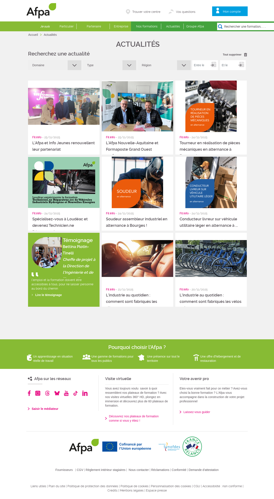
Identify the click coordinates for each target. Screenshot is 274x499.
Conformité (179, 470)
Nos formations (147, 26)
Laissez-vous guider (196, 412)
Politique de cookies (135, 486)
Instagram (37, 393)
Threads (47, 393)
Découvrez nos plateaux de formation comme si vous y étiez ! (134, 418)
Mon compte (232, 11)
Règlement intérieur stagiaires (105, 470)
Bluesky (57, 393)
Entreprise (121, 26)
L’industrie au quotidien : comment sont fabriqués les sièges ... (131, 301)
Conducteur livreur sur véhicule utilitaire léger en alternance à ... (209, 222)
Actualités (173, 26)
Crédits (112, 490)
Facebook (29, 393)
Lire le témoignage (48, 295)
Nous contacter (139, 470)
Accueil (33, 34)
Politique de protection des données (92, 486)
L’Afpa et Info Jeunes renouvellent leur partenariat (63, 146)
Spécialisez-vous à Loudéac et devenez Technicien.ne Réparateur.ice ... (60, 225)
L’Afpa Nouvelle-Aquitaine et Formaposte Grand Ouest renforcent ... (132, 149)
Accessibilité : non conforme (222, 486)
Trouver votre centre (146, 12)
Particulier (67, 26)
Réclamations (160, 470)
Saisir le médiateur (45, 408)
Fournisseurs (64, 470)
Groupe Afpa (195, 26)
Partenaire (94, 26)
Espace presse (156, 490)
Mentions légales (132, 490)
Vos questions (185, 12)
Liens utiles (38, 486)
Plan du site (57, 486)
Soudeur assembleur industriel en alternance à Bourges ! (136, 222)
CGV (80, 470)
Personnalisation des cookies (171, 486)
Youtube (66, 393)
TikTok (75, 393)
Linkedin (85, 393)
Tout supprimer (232, 54)
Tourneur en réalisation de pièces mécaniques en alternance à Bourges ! (210, 149)
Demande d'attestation (204, 470)
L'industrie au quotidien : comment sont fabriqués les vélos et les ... (210, 301)
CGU (197, 486)
